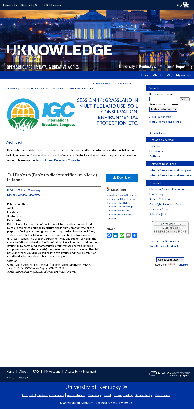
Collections (156, 146)
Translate (178, 264)
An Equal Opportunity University (43, 395)
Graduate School (159, 209)
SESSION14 (83, 88)
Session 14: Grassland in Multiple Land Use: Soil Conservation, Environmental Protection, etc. (107, 111)
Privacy (10, 377)
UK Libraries (52, 5)
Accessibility (143, 395)
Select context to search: (165, 104)
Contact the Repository (164, 241)
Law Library (156, 194)
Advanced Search (160, 116)
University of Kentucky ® (20, 5)
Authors (154, 156)
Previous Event (103, 83)
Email (107, 395)
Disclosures (162, 395)
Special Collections (161, 199)
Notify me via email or (165, 121)
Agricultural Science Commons (121, 195)
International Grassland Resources (171, 175)
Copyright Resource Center (166, 204)
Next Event (123, 83)
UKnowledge (13, 88)
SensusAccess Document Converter (58, 160)
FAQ (36, 371)
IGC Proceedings (56, 88)
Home (10, 371)
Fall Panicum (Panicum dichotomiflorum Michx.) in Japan (52, 177)
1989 (71, 88)
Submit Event (157, 133)
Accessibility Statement (80, 371)
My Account (52, 371)
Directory (94, 395)
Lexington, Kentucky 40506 (114, 402)
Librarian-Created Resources (167, 189)
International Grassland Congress (170, 170)
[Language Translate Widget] (170, 259)
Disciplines (156, 151)
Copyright (23, 377)
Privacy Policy (123, 395)
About (23, 371)
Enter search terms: (161, 94)
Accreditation (76, 395)
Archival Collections (33, 88)
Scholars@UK (157, 214)
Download (122, 177)
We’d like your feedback (164, 246)
